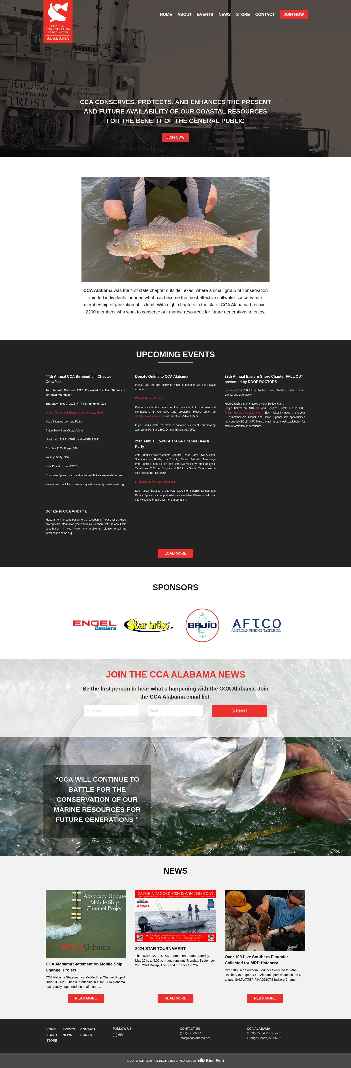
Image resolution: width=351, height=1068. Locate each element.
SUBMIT (239, 711)
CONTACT (265, 14)
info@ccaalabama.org (148, 416)
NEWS (225, 14)
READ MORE (86, 998)
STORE (243, 14)
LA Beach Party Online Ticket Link (155, 481)
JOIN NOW (294, 14)
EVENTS (205, 14)
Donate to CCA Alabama (66, 511)
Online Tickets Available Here (243, 412)
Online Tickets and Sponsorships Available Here (74, 412)
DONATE (86, 1035)
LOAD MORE (175, 553)
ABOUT (185, 14)
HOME (166, 14)
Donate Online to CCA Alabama (161, 376)
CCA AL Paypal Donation (150, 398)
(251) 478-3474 (190, 1033)
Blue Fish (215, 1060)
